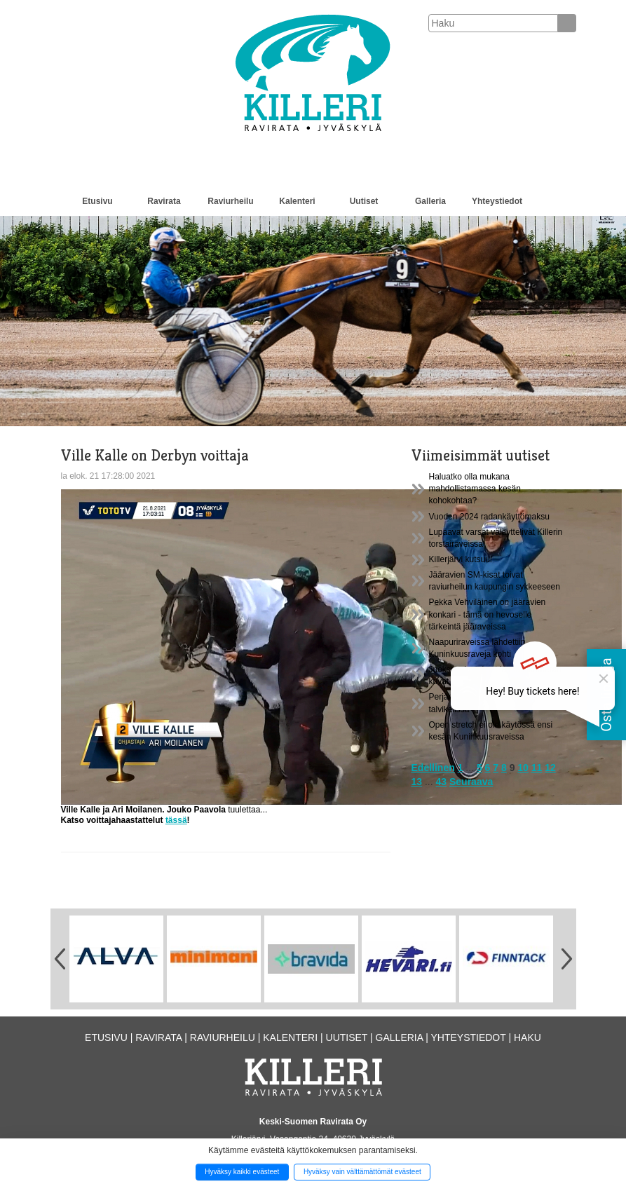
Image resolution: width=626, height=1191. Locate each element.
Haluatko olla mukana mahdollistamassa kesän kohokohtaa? (475, 488)
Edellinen (433, 767)
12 (550, 767)
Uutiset (364, 201)
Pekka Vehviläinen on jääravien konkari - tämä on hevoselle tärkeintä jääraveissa (487, 614)
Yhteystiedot (497, 201)
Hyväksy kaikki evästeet (242, 1172)
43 (441, 781)
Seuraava (471, 781)
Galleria (430, 201)
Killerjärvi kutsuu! (461, 559)
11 (537, 767)
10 (523, 767)
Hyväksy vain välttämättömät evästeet (362, 1172)
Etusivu (97, 201)
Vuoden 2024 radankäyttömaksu (489, 517)
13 (417, 781)
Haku (527, 1037)
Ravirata (163, 201)
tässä (176, 820)
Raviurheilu (230, 201)
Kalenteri (297, 201)
